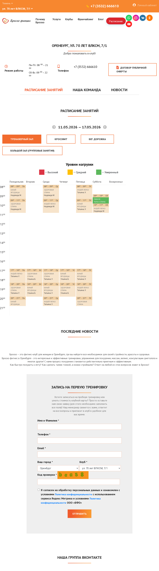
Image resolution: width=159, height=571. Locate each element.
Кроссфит (61, 139)
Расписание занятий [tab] (44, 89)
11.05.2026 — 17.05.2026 (80, 127)
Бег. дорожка (97, 139)
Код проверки (47, 474)
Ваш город (45, 462)
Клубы (69, 19)
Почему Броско (40, 21)
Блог (101, 19)
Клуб (83, 462)
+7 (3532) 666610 (105, 6)
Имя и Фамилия (48, 420)
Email (41, 448)
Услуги (56, 19)
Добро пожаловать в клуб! (79, 53)
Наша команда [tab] (87, 89)
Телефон (63, 70)
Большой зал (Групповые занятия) (32, 150)
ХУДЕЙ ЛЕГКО (83, 190)
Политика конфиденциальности (73, 494)
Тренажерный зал (21, 139)
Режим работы (14, 70)
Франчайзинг (85, 19)
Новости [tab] (119, 89)
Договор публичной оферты (131, 69)
